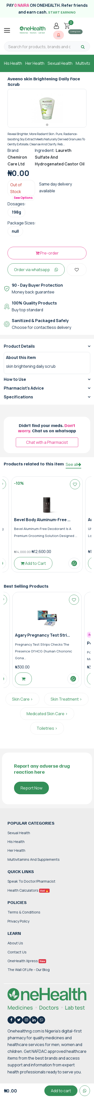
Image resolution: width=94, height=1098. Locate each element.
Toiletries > (47, 728)
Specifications (18, 397)
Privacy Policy (18, 921)
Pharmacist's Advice (24, 388)
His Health (13, 63)
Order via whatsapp (36, 269)
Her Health (34, 63)
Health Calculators (29, 890)
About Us (15, 943)
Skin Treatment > (66, 699)
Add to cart (61, 1090)
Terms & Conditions (24, 912)
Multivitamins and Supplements (34, 859)
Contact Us (17, 952)
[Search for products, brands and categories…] (39, 46)
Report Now (31, 788)
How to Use (15, 379)
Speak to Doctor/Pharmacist (31, 881)
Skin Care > (22, 699)
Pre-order (47, 253)
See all (73, 464)
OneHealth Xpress (27, 960)
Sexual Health (60, 63)
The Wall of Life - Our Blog (29, 969)
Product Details (19, 346)
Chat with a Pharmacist (47, 442)
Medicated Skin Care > (47, 713)
